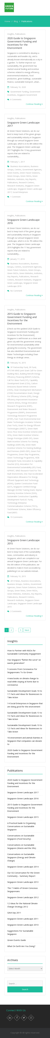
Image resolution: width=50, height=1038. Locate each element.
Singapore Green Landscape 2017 (23, 792)
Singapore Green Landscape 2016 (23, 798)
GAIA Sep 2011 (14, 912)
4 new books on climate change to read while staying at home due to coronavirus (23, 681)
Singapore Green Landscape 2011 (23, 918)
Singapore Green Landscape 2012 (23, 897)
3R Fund (32, 367)
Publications (20, 34)
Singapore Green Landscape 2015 (23, 817)
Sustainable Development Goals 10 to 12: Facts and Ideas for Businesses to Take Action (24, 728)
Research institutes (15, 185)
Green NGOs (25, 176)
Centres (18, 169)
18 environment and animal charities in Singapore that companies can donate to (24, 740)
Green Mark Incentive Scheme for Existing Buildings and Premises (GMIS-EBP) (24, 447)
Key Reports (30, 179)
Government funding (19, 91)
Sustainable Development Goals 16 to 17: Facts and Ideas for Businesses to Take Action (24, 694)
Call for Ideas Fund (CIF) (17, 380)
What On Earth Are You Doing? (21, 946)
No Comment (16, 290)
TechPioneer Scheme (16, 509)
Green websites (26, 273)
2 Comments (15, 611)
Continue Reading (34, 104)
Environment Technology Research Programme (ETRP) (22, 415)
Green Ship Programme (29, 454)
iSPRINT (11, 470)
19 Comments (16, 517)
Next (27, 630)
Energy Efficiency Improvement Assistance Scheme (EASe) (22, 399)
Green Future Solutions (30, 172)
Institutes (20, 179)
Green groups (13, 176)
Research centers (26, 182)
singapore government (27, 95)
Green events (13, 172)
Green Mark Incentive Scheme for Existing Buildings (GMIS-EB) (23, 441)
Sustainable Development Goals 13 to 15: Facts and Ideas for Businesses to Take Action (24, 715)
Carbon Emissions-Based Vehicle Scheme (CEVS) (22, 386)
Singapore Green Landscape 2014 (23, 866)
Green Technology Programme (20, 457)
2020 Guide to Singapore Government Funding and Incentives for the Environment (22, 43)
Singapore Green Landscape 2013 (23, 882)
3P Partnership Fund (19, 367)
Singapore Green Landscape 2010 (23, 924)
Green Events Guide (16, 940)
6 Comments (15, 99)
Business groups (14, 584)
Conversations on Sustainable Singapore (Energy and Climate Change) (21, 857)
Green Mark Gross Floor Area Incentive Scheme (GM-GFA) (25, 431)
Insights (10, 34)
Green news (20, 590)
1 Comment (15, 196)
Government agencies (31, 169)
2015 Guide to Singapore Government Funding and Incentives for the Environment (22, 318)
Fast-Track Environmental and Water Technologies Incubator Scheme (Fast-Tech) (24, 422)
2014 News (15, 581)
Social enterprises (20, 192)
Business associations (20, 166)
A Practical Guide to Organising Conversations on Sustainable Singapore (21, 826)
